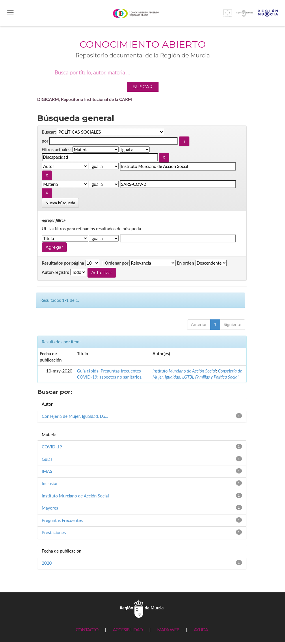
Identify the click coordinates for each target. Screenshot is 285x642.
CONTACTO (87, 629)
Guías (47, 459)
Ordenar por (116, 262)
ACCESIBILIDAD (128, 629)
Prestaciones (54, 532)
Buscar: (49, 131)
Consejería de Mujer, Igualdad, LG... (75, 416)
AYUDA (201, 629)
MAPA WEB (168, 629)
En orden (185, 262)
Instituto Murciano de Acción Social (184, 370)
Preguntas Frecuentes (62, 520)
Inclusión (50, 483)
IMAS (47, 471)
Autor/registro (56, 272)
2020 (47, 563)
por (45, 140)
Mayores (50, 507)
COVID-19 (52, 446)
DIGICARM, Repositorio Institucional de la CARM (84, 99)
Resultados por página (63, 262)
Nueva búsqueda (60, 202)
